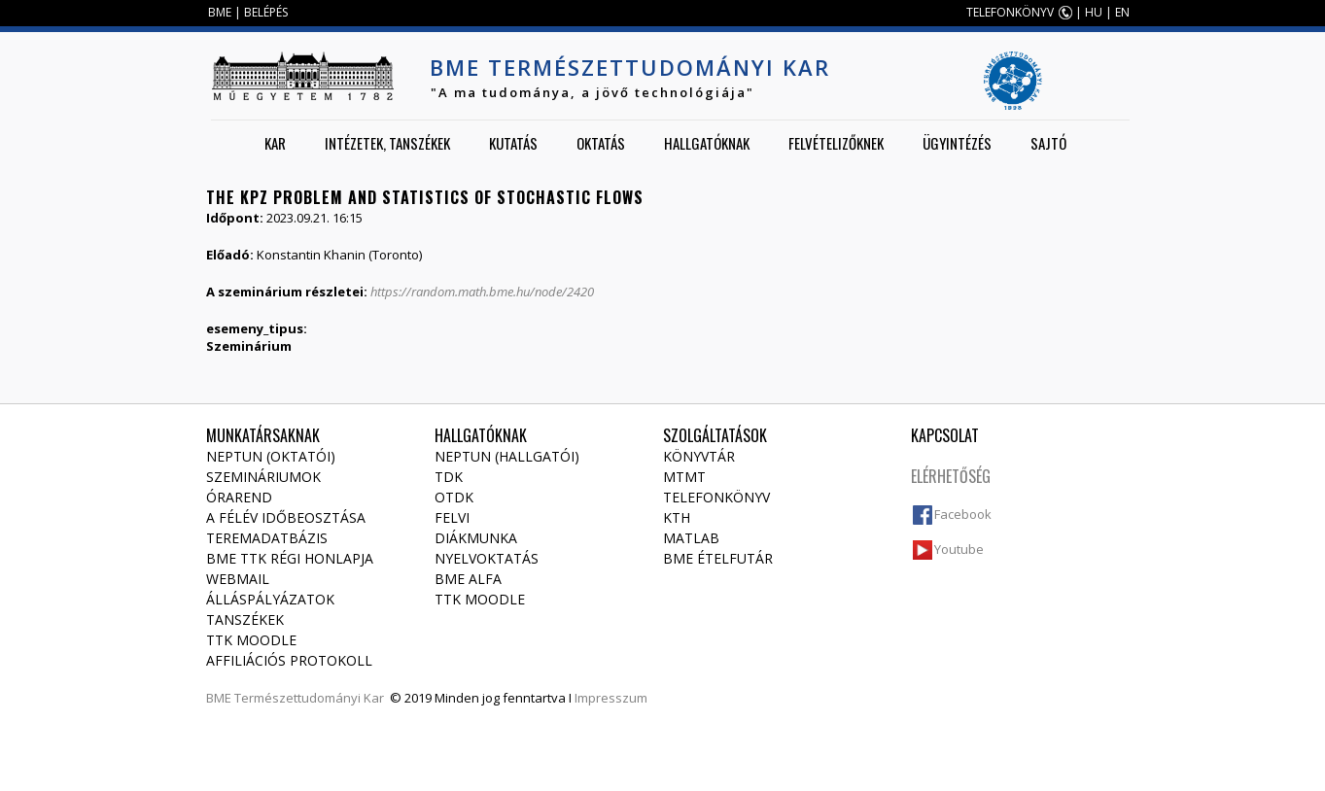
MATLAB (691, 538)
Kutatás (513, 143)
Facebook (963, 514)
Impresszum (611, 697)
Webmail (237, 578)
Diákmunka (476, 538)
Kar (275, 143)
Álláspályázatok (270, 599)
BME (219, 12)
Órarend (239, 497)
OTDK (454, 497)
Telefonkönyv (716, 497)
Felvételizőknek (836, 143)
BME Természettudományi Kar (630, 67)
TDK (449, 476)
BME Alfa (468, 578)
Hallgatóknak (707, 143)
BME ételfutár (718, 558)
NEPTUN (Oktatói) (270, 456)
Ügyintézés (957, 143)
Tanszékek (245, 619)
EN (1122, 12)
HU (1093, 12)
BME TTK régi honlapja (289, 558)
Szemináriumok (263, 476)
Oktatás (600, 143)
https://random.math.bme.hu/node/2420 (482, 291)
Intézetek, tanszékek (387, 143)
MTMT (684, 476)
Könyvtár (699, 456)
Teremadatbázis (267, 538)
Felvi (452, 517)
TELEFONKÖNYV (1010, 12)
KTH (676, 517)
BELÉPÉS (266, 12)
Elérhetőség (951, 476)
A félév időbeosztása (286, 517)
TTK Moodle (251, 640)
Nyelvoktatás (487, 558)
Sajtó (1048, 143)
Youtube (959, 549)
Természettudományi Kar (309, 697)
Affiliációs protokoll (289, 660)
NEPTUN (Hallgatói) (507, 456)
